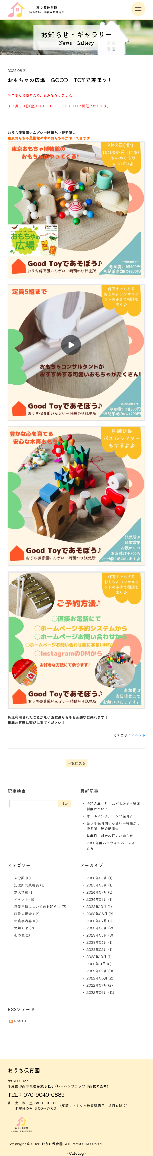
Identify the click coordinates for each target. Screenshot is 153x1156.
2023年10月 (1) (99, 906)
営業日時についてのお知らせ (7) (40, 906)
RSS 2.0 (18, 1020)
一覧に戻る (76, 763)
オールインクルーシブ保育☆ (109, 816)
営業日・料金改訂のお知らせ (109, 835)
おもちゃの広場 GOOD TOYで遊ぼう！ (60, 80)
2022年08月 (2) (99, 977)
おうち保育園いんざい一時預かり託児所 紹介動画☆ (113, 825)
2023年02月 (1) (99, 949)
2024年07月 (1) (99, 892)
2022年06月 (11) (100, 992)
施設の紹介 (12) (26, 913)
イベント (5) (24, 899)
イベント (138, 735)
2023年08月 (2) (99, 913)
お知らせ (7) (24, 927)
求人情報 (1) (23, 892)
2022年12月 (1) (99, 956)
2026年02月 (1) (99, 877)
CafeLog (76, 1153)
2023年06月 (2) (99, 927)
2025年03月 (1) (99, 884)
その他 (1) (22, 935)
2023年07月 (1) (99, 920)
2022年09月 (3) (99, 970)
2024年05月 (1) (99, 899)
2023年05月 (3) (99, 935)
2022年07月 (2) (99, 985)
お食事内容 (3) (26, 920)
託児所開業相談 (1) (29, 884)
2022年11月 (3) (99, 963)
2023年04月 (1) (99, 942)
